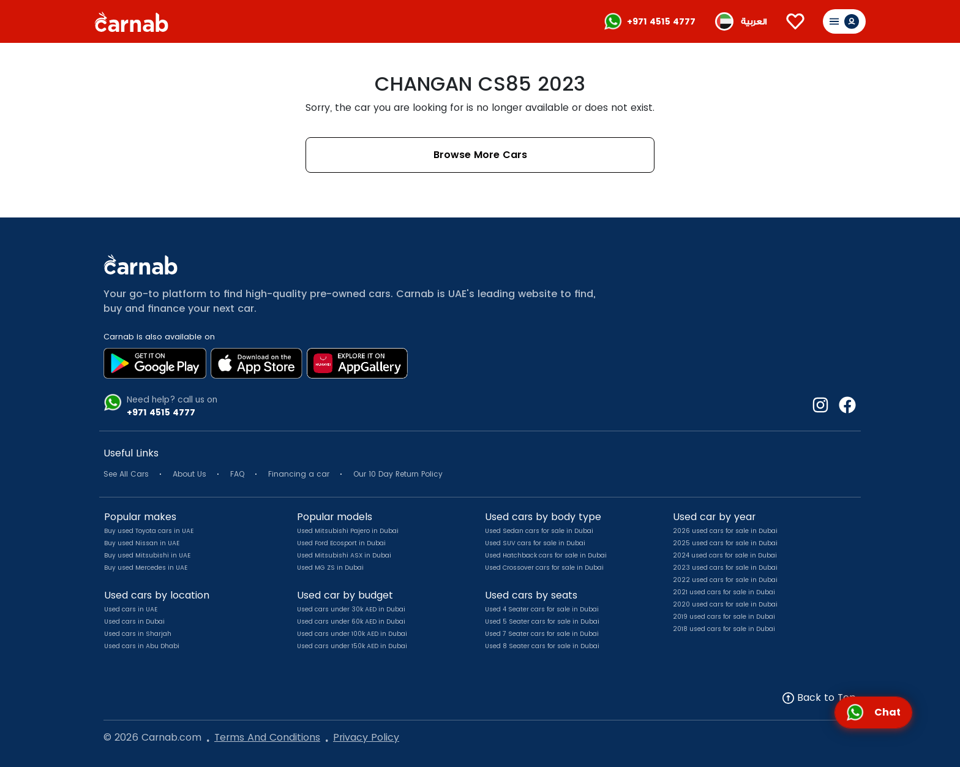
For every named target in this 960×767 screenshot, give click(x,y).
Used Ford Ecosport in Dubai (341, 543)
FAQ (237, 474)
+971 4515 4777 (661, 21)
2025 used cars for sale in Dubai (725, 543)
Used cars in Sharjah (137, 633)
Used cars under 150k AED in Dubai (352, 646)
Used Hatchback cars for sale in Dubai (546, 555)
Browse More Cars (480, 155)
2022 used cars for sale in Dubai (725, 579)
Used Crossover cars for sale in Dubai (544, 567)
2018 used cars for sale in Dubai (724, 628)
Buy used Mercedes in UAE (145, 567)
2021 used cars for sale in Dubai (724, 592)
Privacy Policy (366, 737)
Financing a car (298, 474)
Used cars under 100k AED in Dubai (352, 633)
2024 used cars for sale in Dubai (725, 555)
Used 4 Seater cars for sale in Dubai (542, 609)
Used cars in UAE (130, 609)
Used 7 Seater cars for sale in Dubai (542, 633)
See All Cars (126, 474)
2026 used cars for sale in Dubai (725, 530)
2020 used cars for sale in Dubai (725, 604)
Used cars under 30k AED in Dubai (351, 609)
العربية (754, 21)
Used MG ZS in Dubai (330, 567)
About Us (189, 474)
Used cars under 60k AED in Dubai (351, 621)
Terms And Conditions (267, 737)
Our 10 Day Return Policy (398, 474)
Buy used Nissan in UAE (141, 543)
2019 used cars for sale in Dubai (724, 616)
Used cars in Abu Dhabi (141, 646)
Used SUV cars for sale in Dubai (535, 543)
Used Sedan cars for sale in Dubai (539, 530)
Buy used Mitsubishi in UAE (147, 555)
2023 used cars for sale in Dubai (725, 567)
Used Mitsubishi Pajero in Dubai (348, 530)
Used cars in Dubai (134, 621)
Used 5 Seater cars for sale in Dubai (542, 621)
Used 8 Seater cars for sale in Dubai (542, 646)
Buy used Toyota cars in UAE (148, 530)
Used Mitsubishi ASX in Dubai (344, 555)
